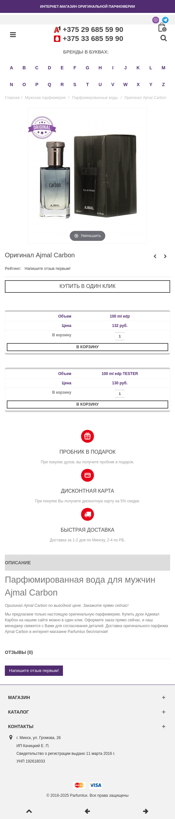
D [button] (49, 67)
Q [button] (49, 84)
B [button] (24, 67)
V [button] (112, 84)
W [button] (125, 84)
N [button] (11, 84)
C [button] (36, 67)
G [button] (87, 67)
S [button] (74, 84)
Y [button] (150, 84)
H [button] (100, 67)
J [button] (125, 67)
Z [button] (163, 84)
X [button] (138, 84)
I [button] (113, 67)
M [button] (164, 67)
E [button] (62, 67)
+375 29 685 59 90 (93, 29)
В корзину (88, 347)
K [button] (138, 67)
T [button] (87, 84)
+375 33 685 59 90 (93, 39)
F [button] (74, 67)
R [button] (62, 84)
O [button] (24, 84)
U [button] (100, 84)
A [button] (11, 67)
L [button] (150, 67)
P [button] (36, 84)
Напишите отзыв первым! (47, 268)
